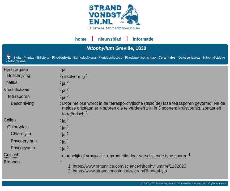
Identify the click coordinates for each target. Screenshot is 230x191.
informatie (143, 39)
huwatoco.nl (198, 183)
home (81, 39)
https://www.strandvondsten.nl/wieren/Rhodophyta (120, 171)
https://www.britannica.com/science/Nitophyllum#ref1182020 (129, 166)
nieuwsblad (109, 39)
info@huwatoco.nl (217, 183)
